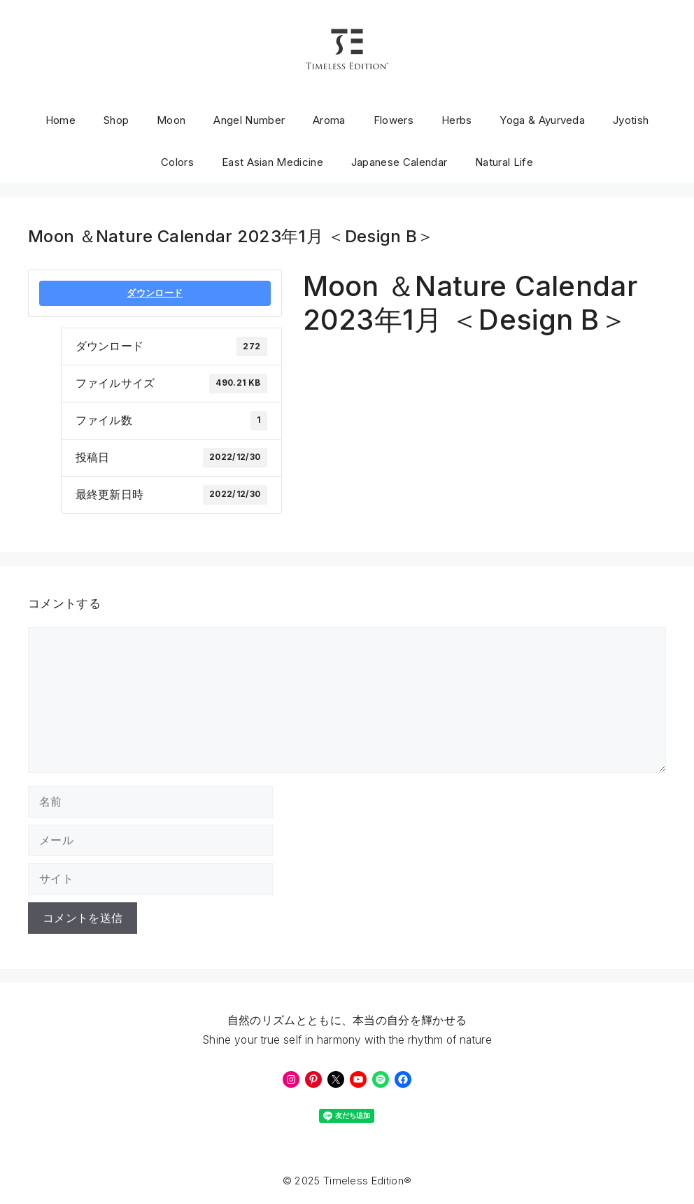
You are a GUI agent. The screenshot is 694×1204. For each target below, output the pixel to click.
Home (60, 120)
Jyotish (631, 120)
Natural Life (504, 162)
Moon (171, 120)
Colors (177, 162)
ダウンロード (155, 292)
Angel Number (249, 120)
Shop (116, 120)
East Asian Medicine (272, 162)
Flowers (393, 120)
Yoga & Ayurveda (542, 120)
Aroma (329, 120)
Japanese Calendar (399, 162)
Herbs (456, 120)
